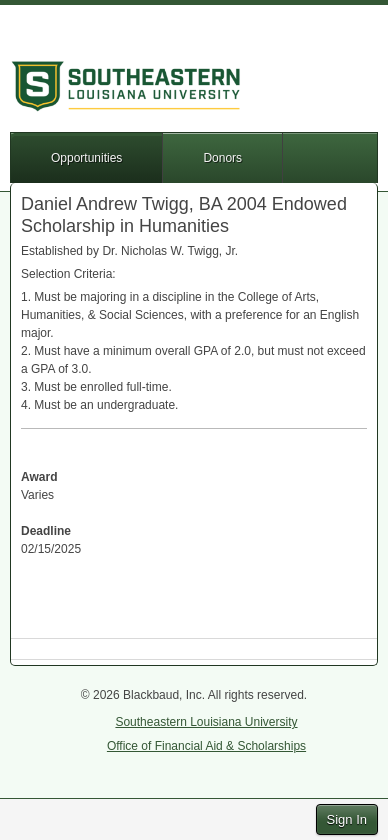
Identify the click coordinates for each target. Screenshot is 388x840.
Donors (222, 158)
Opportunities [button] (86, 158)
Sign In (347, 819)
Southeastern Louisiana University (206, 722)
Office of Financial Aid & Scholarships (206, 746)
